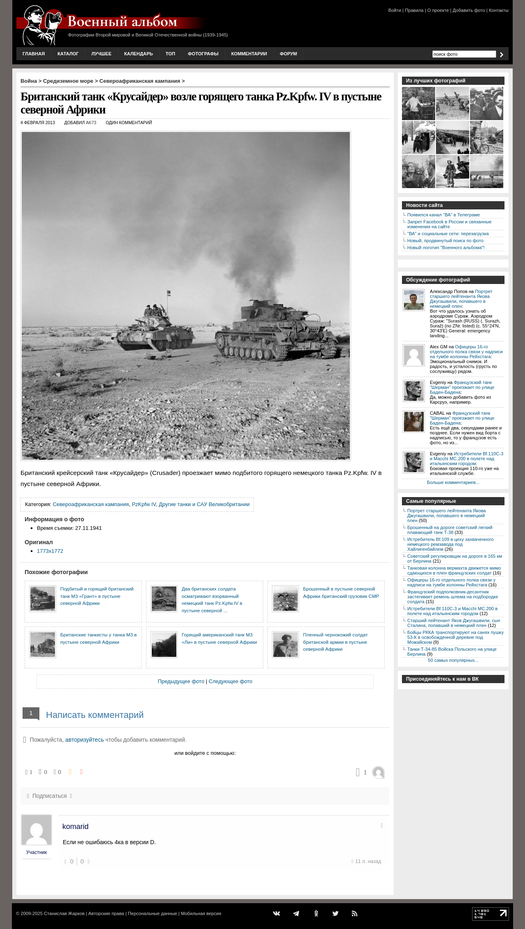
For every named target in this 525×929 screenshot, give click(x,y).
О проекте (438, 10)
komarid (75, 826)
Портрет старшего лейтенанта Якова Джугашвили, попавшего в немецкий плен (461, 299)
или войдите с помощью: (204, 753)
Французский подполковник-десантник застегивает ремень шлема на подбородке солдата (452, 596)
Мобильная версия (201, 913)
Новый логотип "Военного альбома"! (446, 247)
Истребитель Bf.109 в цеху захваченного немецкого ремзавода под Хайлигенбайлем (450, 544)
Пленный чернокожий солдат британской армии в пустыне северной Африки (335, 642)
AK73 (91, 122)
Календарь (138, 53)
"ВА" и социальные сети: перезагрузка (448, 233)
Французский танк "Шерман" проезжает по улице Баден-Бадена (462, 387)
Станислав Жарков (64, 913)
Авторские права (106, 913)
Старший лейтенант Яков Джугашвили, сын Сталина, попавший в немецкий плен (453, 623)
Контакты (499, 10)
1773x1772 (50, 551)
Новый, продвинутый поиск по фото (445, 240)
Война (29, 81)
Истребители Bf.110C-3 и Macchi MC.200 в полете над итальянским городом (466, 458)
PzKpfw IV (144, 504)
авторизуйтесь (84, 739)
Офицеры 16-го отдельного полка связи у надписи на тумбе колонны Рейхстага (466, 351)
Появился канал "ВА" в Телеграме (443, 214)
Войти (394, 10)
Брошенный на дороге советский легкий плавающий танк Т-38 (450, 530)
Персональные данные (152, 913)
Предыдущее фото (181, 681)
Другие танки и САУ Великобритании (204, 504)
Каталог (68, 53)
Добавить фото (469, 10)
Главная (34, 53)
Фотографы (203, 53)
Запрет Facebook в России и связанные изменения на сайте (449, 224)
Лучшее (101, 53)
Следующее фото (231, 681)
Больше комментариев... (453, 482)
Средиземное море (68, 81)
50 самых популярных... (453, 660)
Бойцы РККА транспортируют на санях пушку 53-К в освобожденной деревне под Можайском (455, 637)
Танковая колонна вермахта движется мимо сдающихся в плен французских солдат (454, 570)
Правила (414, 10)
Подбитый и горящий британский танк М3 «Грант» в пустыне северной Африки (97, 596)
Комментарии (249, 53)
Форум (288, 53)
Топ (170, 53)
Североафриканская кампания (139, 81)
